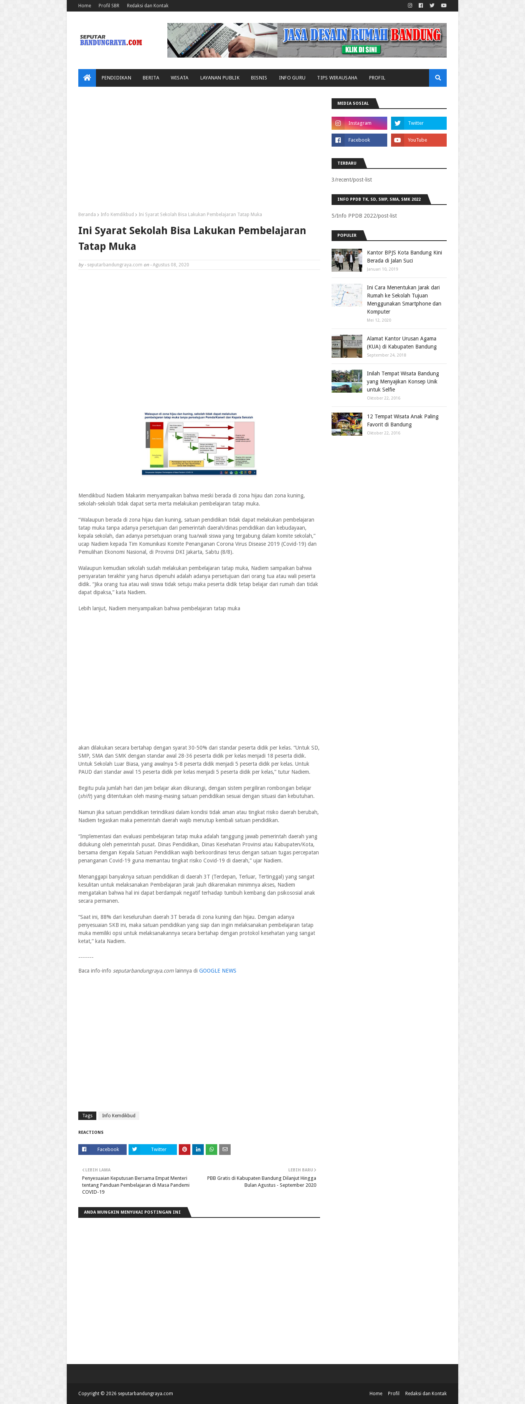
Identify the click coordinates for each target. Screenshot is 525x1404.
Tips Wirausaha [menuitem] (337, 78)
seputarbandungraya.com (114, 265)
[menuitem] (87, 78)
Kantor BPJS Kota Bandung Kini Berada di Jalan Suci (404, 256)
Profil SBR (109, 5)
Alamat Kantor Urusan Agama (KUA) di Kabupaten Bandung (402, 342)
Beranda (87, 214)
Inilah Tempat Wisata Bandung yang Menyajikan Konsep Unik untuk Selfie (403, 381)
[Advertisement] (199, 152)
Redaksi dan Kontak (147, 5)
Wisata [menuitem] (180, 78)
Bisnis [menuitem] (259, 78)
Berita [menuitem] (151, 78)
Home (84, 5)
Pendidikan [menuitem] (116, 78)
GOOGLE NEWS (217, 971)
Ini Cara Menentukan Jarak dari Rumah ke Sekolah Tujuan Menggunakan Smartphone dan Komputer (404, 299)
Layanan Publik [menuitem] (219, 78)
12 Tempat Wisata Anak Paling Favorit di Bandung (403, 420)
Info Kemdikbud (117, 214)
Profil (394, 1393)
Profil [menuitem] (377, 78)
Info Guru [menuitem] (292, 78)
